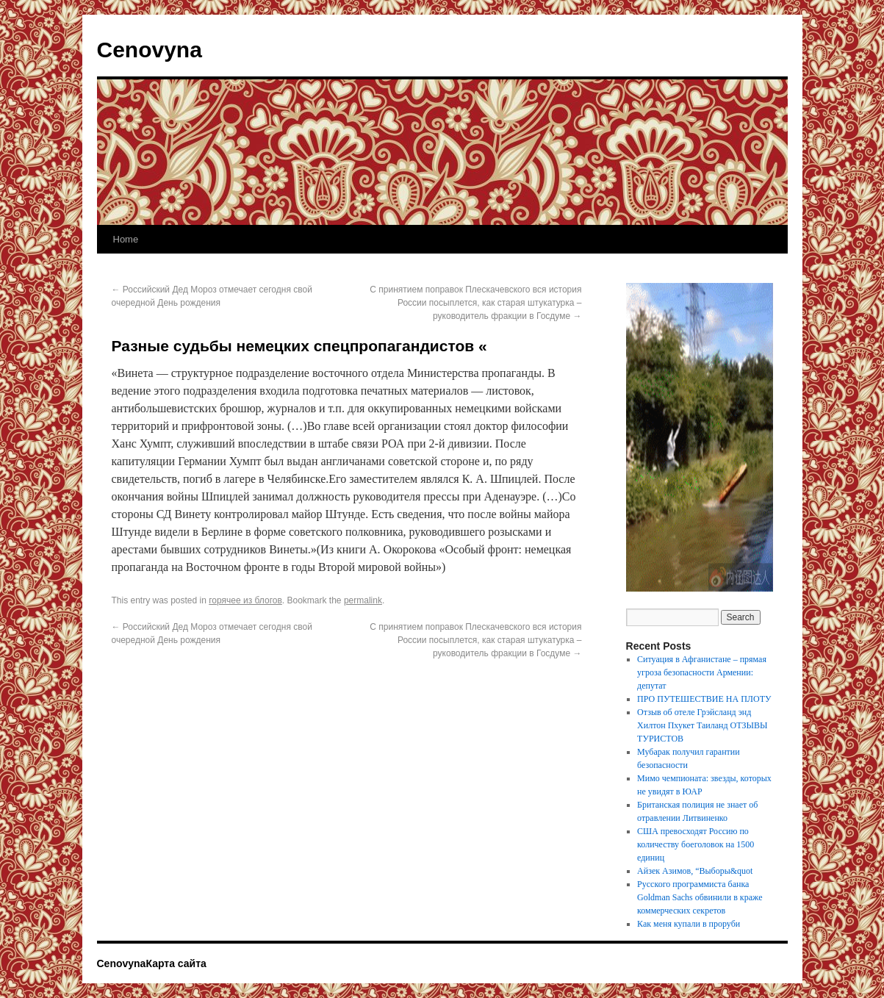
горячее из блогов (245, 600)
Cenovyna (149, 49)
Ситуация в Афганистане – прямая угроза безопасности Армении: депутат (701, 672)
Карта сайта (175, 963)
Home (126, 239)
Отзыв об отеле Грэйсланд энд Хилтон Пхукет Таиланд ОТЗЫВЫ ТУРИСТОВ (702, 725)
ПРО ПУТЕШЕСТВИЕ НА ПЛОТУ (704, 699)
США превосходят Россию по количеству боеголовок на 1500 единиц (695, 844)
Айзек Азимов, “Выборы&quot (694, 871)
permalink (363, 600)
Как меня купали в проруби (688, 924)
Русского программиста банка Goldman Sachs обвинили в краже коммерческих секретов (699, 897)
